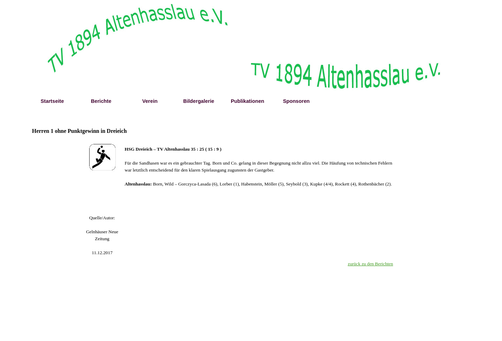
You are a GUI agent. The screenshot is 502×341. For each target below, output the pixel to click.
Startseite (52, 101)
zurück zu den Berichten (370, 263)
